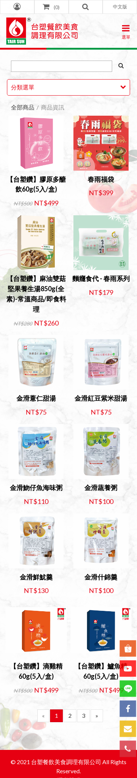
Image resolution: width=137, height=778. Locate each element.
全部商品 (22, 107)
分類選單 (22, 87)
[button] (120, 7)
